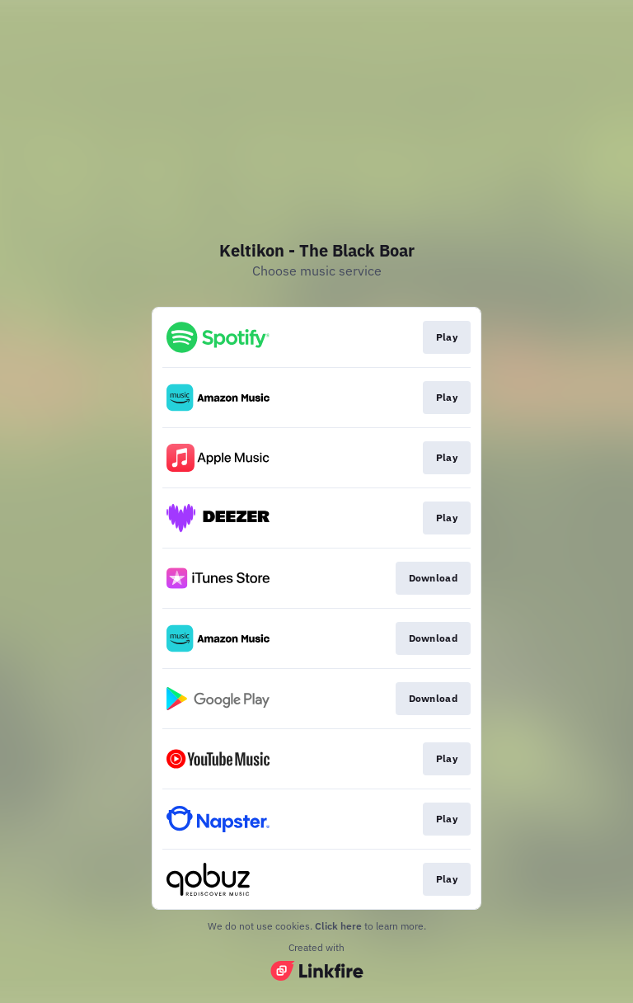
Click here (338, 926)
